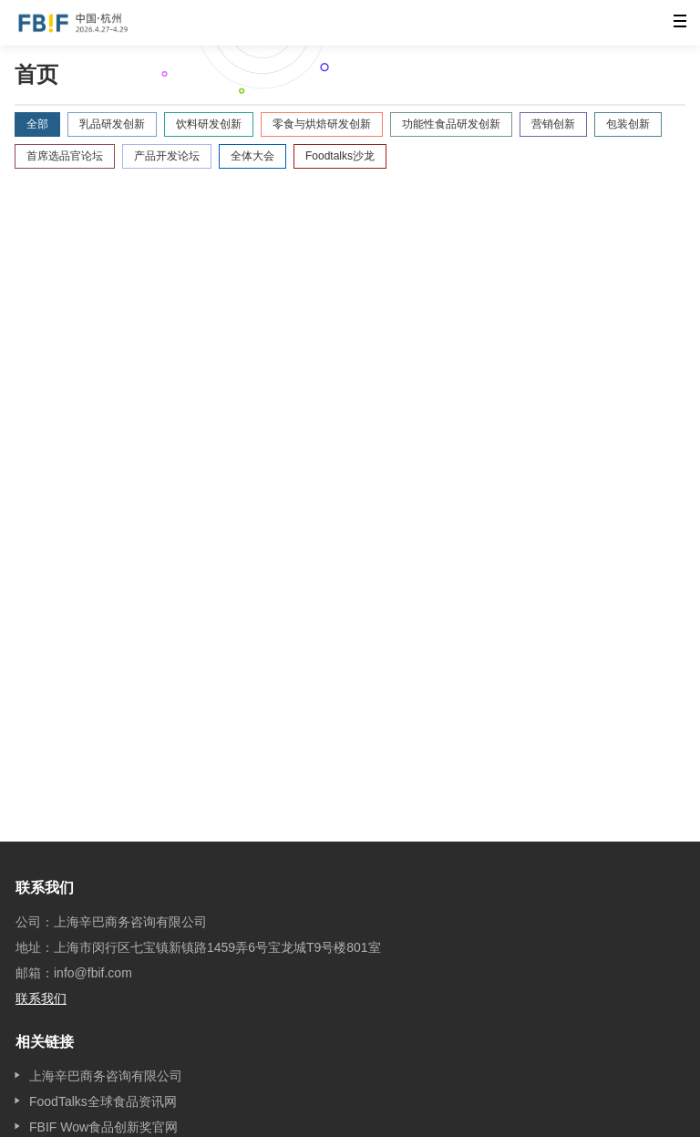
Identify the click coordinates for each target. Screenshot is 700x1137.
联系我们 (41, 998)
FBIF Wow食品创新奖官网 (103, 1127)
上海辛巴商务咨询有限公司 (105, 1076)
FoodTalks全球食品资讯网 (103, 1101)
